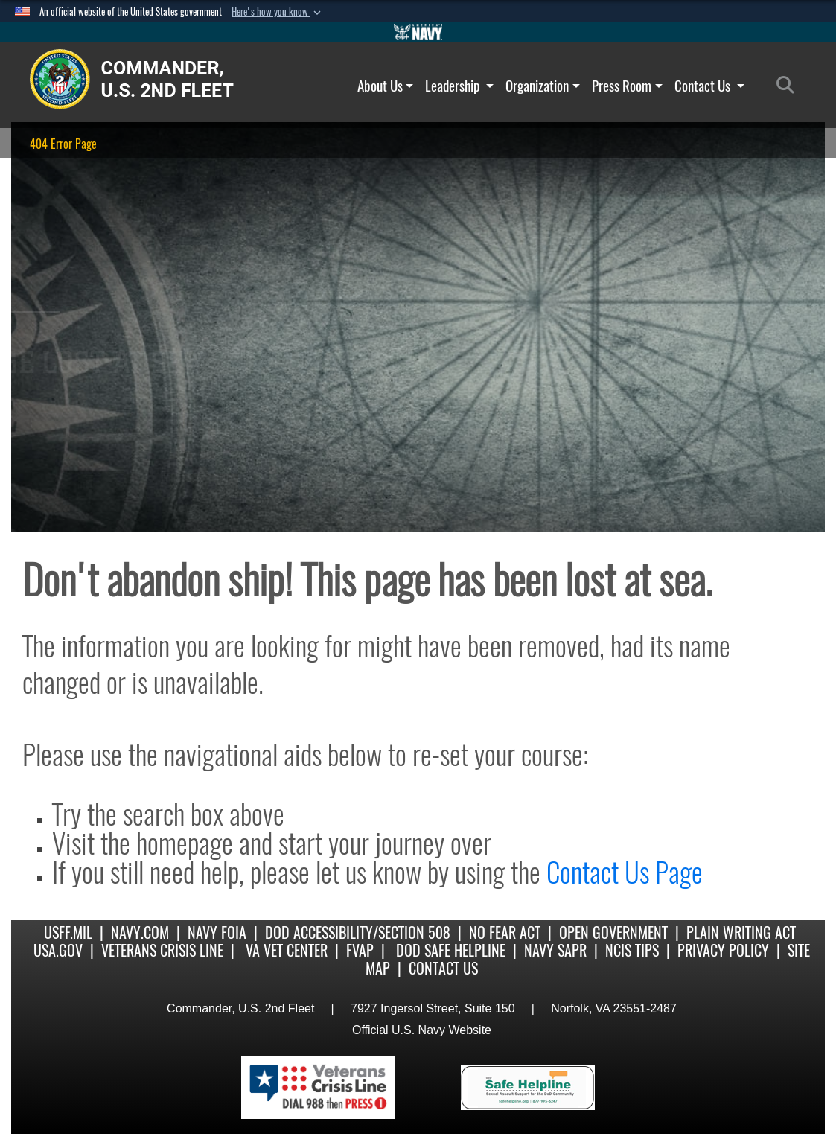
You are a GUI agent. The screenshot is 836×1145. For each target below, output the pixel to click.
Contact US (443, 968)
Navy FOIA (217, 932)
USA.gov (58, 950)
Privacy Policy (723, 950)
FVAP (360, 950)
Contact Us (709, 85)
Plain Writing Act (741, 932)
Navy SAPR (555, 950)
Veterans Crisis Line (162, 950)
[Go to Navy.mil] (418, 32)
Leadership (459, 85)
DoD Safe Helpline (450, 950)
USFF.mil (68, 932)
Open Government (613, 932)
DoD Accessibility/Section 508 (357, 932)
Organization (542, 85)
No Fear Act (504, 932)
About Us (385, 85)
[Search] (789, 86)
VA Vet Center (287, 950)
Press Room (627, 85)
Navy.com (140, 932)
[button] (278, 11)
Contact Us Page (624, 872)
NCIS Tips (632, 950)
